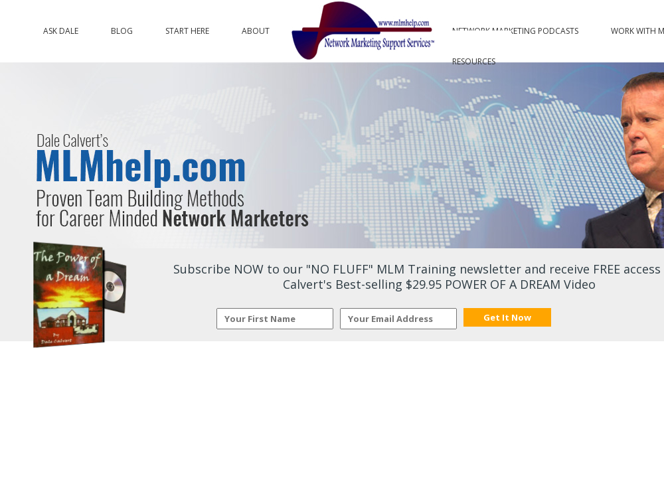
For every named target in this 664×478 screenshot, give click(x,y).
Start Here (187, 28)
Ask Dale (60, 28)
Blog (122, 28)
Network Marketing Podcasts (515, 28)
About (256, 28)
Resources (473, 58)
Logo (361, 31)
